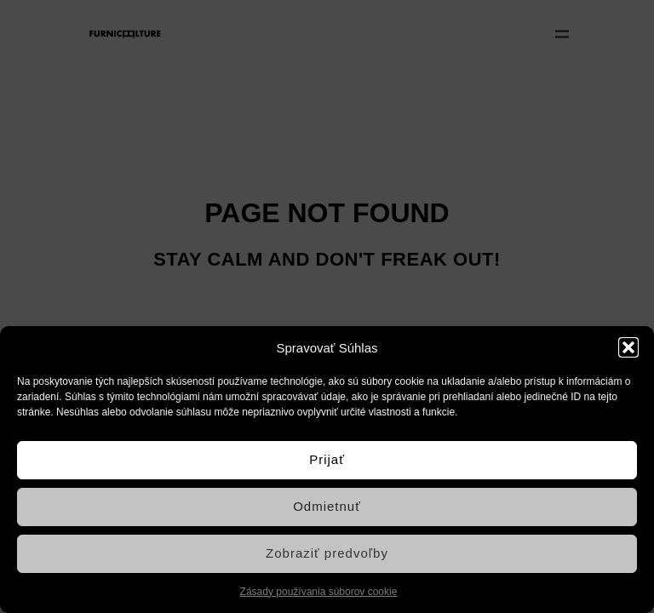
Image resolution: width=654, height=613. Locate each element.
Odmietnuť (327, 506)
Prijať (327, 459)
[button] (628, 347)
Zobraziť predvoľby (327, 553)
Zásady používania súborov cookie (319, 592)
